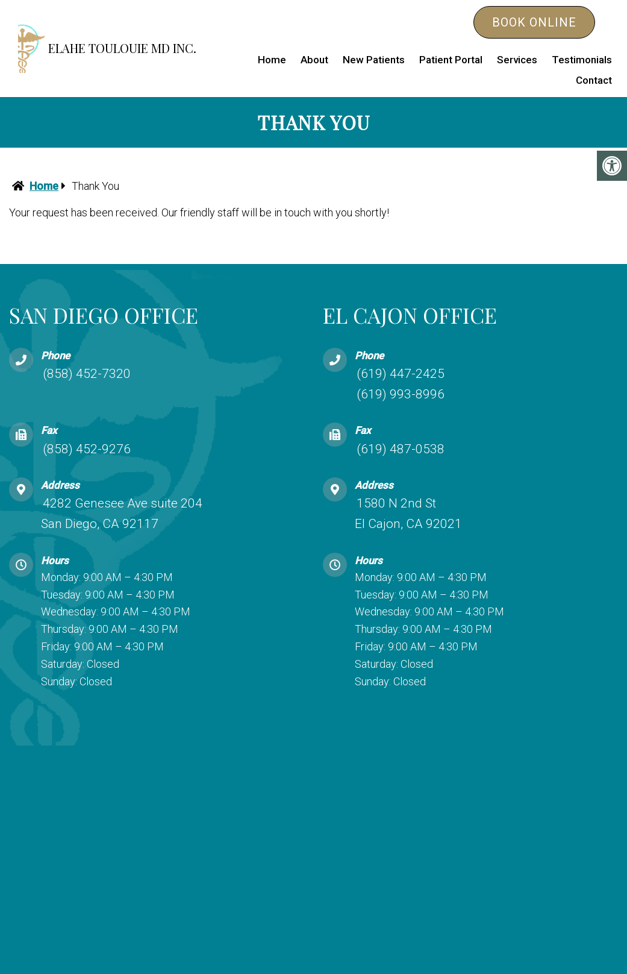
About (314, 60)
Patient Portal (450, 60)
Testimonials (582, 60)
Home (272, 60)
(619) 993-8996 (401, 393)
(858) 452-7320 (87, 373)
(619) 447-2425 (401, 373)
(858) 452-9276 (87, 448)
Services (517, 60)
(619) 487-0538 (401, 448)
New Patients (374, 60)
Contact (594, 80)
